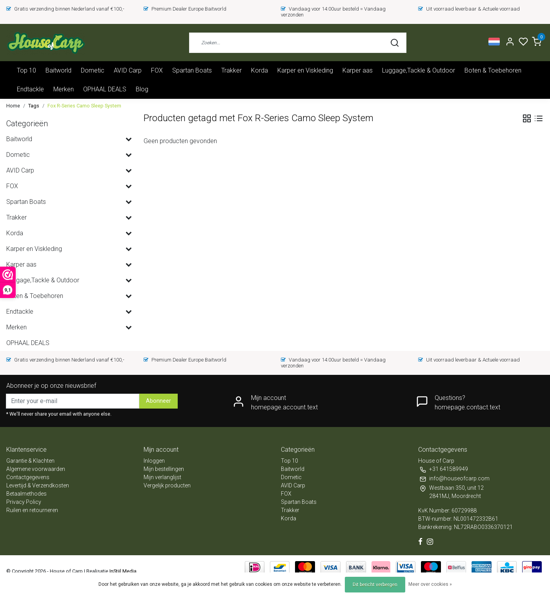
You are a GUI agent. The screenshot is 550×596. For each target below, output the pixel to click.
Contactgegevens (27, 477)
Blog (142, 89)
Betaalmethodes (26, 494)
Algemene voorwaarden (35, 469)
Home (13, 106)
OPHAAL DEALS (104, 89)
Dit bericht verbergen (375, 584)
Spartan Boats (192, 70)
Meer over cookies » (430, 584)
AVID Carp (128, 70)
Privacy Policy (23, 502)
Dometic (92, 70)
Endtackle (30, 89)
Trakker (231, 70)
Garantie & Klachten (30, 461)
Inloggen (154, 461)
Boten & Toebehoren (492, 70)
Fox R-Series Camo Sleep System (84, 106)
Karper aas (357, 70)
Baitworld (58, 70)
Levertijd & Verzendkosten (37, 485)
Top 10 (26, 70)
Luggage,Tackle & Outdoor (418, 70)
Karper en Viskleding (305, 70)
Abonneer (158, 401)
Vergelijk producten (167, 485)
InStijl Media (122, 571)
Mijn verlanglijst (162, 477)
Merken (63, 89)
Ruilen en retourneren (32, 510)
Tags (33, 106)
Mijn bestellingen (164, 469)
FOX (157, 70)
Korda (259, 70)
